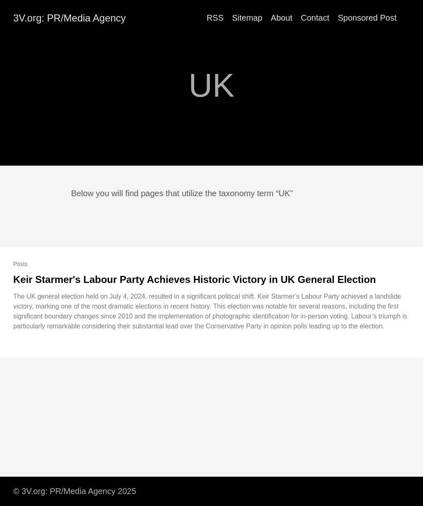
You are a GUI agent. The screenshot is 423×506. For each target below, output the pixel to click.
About (281, 17)
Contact (315, 17)
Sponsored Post (367, 17)
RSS (215, 17)
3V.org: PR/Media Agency (69, 18)
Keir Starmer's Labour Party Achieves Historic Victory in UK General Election (194, 279)
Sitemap (247, 17)
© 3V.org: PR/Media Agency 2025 (74, 491)
